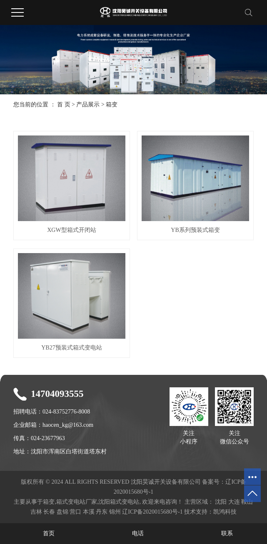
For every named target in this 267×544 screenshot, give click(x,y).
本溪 (89, 512)
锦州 (115, 512)
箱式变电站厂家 (76, 502)
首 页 (63, 104)
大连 (234, 502)
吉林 (36, 512)
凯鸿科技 (225, 512)
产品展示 (88, 104)
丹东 (101, 512)
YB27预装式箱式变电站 (71, 348)
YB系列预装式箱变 (195, 230)
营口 (75, 512)
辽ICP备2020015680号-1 (152, 512)
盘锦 (62, 512)
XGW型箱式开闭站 (71, 230)
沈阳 (221, 502)
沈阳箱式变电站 (118, 502)
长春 (49, 512)
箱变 (111, 104)
